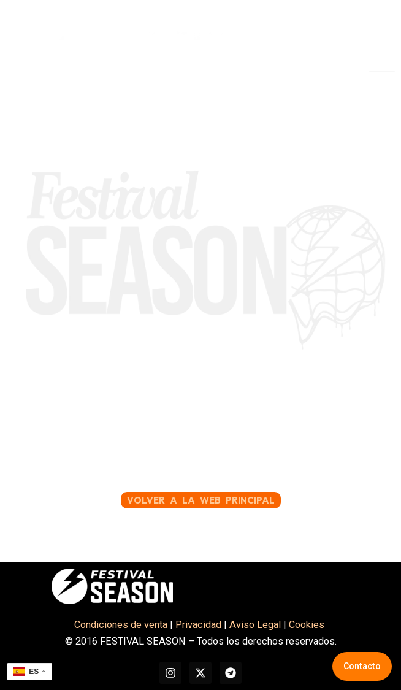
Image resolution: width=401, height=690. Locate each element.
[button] (23, 60)
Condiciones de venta (120, 625)
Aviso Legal (255, 625)
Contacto (362, 666)
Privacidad (198, 625)
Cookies (308, 625)
